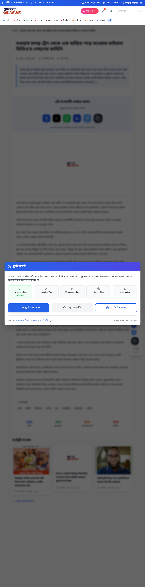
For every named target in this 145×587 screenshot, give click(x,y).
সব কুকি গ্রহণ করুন (28, 307)
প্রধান (6, 20)
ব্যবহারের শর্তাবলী (40, 320)
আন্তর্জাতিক (52, 20)
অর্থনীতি (77, 20)
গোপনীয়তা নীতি (21, 320)
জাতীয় (28, 20)
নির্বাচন (65, 20)
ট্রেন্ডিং (17, 20)
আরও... (105, 20)
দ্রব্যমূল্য (89, 20)
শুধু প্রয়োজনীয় (72, 307)
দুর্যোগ (38, 20)
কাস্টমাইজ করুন (116, 307)
